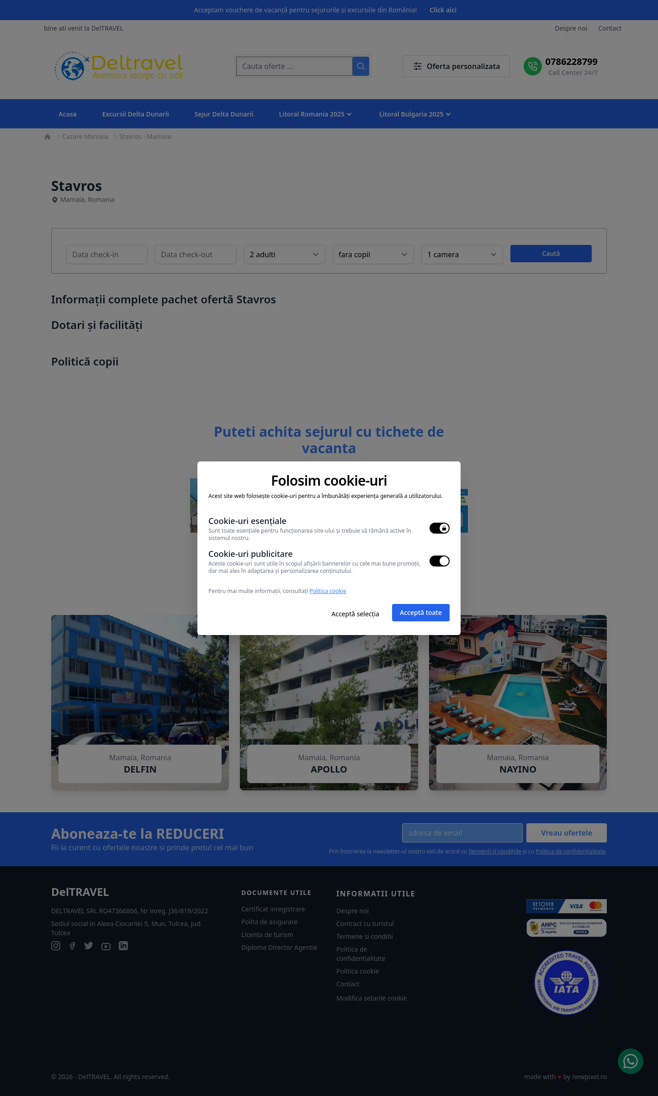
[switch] (440, 528)
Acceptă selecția (355, 613)
